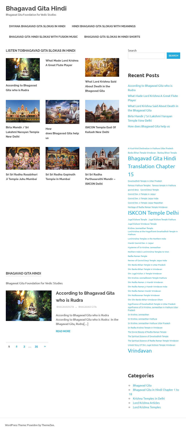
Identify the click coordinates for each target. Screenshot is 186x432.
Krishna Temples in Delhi (149, 398)
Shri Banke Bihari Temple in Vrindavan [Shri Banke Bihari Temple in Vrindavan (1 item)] (145, 269)
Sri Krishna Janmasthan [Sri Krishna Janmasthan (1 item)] (138, 314)
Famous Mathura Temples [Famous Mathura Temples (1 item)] (139, 185)
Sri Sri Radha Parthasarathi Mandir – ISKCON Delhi (100, 179)
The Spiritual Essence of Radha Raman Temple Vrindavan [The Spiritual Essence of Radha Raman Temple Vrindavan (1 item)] (153, 340)
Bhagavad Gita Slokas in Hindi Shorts (112, 36)
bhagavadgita (65, 306)
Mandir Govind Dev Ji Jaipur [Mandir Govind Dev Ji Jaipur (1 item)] (140, 242)
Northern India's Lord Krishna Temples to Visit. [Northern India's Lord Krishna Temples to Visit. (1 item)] (148, 251)
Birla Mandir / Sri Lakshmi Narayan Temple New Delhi (22, 132)
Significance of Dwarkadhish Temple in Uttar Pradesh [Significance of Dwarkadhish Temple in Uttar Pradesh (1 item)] (151, 303)
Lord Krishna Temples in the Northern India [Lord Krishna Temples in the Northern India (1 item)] (147, 238)
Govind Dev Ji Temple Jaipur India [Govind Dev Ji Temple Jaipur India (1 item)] (143, 198)
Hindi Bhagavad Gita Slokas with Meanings (104, 26)
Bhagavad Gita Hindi (39, 8)
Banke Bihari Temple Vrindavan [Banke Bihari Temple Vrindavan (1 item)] (142, 152)
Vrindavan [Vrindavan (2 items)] (140, 350)
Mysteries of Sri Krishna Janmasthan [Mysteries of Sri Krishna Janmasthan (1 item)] (144, 247)
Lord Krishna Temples (147, 407)
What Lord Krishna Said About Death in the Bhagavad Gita (100, 86)
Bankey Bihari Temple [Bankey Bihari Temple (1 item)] (167, 152)
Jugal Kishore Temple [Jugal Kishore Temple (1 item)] (137, 219)
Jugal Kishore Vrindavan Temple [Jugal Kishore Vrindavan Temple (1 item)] (142, 223)
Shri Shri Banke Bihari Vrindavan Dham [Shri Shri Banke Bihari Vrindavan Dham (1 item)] (145, 299)
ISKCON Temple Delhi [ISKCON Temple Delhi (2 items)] (153, 213)
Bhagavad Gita (87, 306)
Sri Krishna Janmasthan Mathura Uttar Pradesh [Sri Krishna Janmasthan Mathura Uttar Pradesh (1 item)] (149, 323)
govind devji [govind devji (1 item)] (133, 189)
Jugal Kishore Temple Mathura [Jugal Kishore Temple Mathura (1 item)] (162, 219)
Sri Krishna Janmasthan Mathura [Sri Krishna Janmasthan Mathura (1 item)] (142, 318)
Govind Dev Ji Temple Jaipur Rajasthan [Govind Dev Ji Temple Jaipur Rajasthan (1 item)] (145, 202)
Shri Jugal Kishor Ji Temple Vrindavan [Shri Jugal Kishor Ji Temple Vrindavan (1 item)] (145, 273)
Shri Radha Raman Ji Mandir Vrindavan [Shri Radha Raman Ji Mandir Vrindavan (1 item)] (145, 282)
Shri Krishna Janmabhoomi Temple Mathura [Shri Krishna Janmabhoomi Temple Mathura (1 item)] (147, 277)
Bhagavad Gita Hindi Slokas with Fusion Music (43, 36)
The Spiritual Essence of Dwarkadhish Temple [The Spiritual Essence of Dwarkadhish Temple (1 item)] (148, 336)
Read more (63, 331)
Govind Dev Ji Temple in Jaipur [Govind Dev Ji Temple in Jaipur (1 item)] (142, 194)
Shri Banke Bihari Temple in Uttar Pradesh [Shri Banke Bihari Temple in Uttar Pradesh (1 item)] (146, 264)
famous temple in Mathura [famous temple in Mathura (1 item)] (164, 185)
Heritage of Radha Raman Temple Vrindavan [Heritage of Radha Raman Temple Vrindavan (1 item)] (147, 207)
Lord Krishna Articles (146, 402)
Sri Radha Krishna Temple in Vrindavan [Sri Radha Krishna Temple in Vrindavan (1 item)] (145, 327)
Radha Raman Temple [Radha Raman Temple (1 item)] (137, 256)
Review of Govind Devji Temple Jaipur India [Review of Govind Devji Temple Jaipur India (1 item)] (147, 260)
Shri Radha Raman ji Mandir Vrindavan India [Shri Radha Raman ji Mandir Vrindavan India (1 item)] (147, 286)
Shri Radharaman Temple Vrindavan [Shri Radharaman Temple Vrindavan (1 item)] (144, 295)
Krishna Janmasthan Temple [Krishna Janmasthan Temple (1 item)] (140, 228)
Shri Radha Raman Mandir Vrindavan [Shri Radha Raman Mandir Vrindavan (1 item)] (144, 290)
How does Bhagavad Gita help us (62, 133)
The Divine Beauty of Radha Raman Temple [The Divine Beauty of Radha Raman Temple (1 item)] (147, 331)
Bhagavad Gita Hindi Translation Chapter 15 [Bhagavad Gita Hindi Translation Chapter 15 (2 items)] (152, 166)
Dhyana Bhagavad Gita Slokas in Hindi (37, 26)
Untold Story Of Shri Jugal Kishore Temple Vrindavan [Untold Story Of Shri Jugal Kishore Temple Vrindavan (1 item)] (151, 344)
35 (36, 346)
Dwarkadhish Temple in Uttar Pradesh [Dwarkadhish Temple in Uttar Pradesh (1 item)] (145, 180)
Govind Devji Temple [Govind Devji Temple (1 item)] (149, 189)
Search (132, 50)
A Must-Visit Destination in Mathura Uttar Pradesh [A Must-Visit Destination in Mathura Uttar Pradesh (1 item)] (150, 148)
